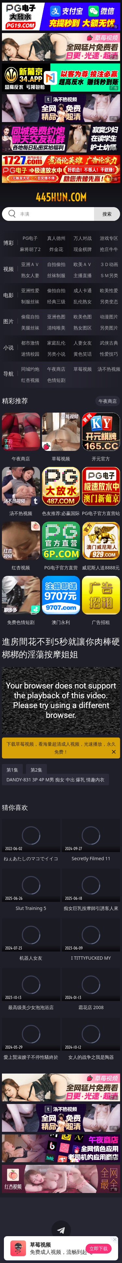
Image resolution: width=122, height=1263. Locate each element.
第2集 (36, 770)
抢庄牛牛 (109, 249)
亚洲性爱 (30, 290)
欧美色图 (83, 316)
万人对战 (83, 238)
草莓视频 (83, 369)
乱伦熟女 (83, 301)
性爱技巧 (109, 354)
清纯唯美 (56, 328)
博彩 (8, 242)
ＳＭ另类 (109, 275)
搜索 (107, 214)
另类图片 (109, 328)
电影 (8, 295)
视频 (8, 269)
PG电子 (30, 238)
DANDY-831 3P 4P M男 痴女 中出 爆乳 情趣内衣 (55, 779)
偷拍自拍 (56, 290)
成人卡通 (83, 290)
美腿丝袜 (30, 328)
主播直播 (83, 275)
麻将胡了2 (30, 249)
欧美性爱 (109, 290)
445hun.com (61, 197)
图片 (8, 321)
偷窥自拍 (30, 316)
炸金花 (56, 249)
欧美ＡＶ (83, 264)
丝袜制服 (56, 275)
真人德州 (56, 238)
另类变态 (109, 301)
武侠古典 (109, 343)
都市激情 (30, 343)
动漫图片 (109, 316)
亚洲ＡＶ (30, 264)
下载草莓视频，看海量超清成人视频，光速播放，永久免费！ (62, 748)
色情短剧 (56, 380)
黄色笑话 (83, 354)
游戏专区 (109, 238)
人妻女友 (83, 343)
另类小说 (56, 354)
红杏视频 (30, 380)
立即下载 (98, 1248)
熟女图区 (83, 328)
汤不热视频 (109, 369)
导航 (8, 373)
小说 (8, 347)
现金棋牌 (83, 249)
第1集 (12, 770)
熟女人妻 (30, 275)
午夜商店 (56, 369)
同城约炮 (30, 369)
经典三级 (56, 301)
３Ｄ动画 (109, 264)
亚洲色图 (56, 316)
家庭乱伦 (56, 343)
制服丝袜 (30, 301)
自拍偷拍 (56, 264)
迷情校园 (30, 354)
